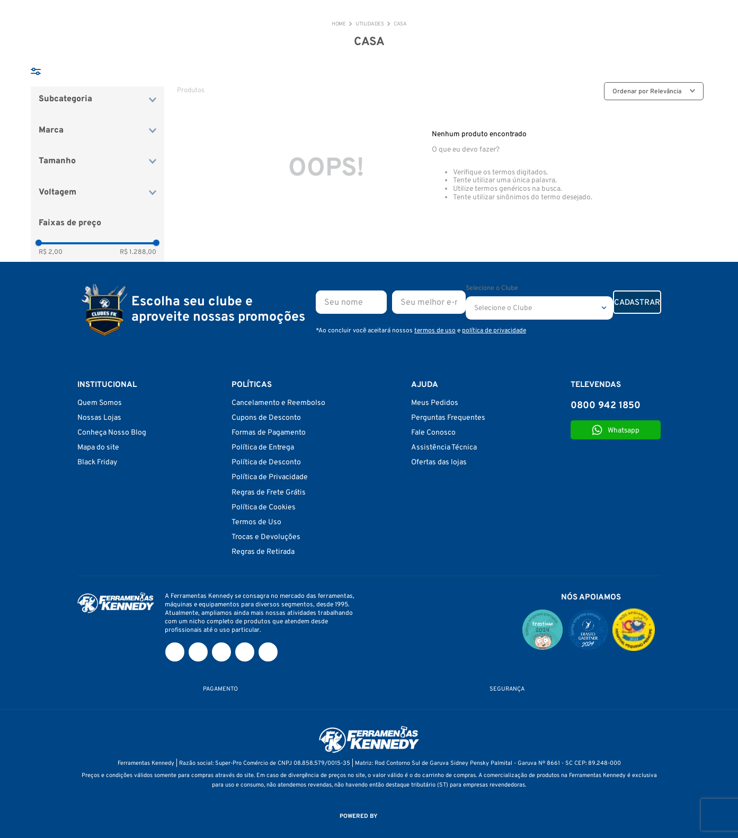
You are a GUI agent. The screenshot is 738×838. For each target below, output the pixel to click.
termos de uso (435, 331)
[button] (97, 99)
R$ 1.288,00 (138, 252)
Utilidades (369, 24)
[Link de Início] (338, 24)
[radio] (561, 91)
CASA (400, 24)
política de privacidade (494, 331)
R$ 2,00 (51, 252)
